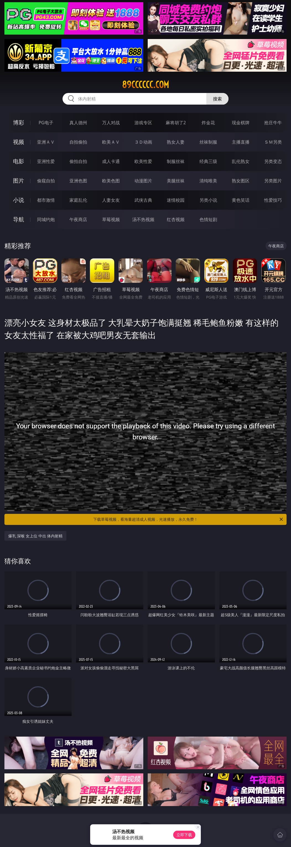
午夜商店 (78, 219)
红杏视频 (176, 219)
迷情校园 (176, 200)
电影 (18, 161)
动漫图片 (143, 181)
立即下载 (184, 834)
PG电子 (45, 123)
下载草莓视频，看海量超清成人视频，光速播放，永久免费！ (188, 519)
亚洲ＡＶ (46, 142)
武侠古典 (143, 200)
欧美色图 (111, 181)
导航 (18, 219)
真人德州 (78, 123)
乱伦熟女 (241, 161)
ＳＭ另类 (273, 142)
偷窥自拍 (46, 181)
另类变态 (273, 161)
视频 (18, 142)
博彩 (18, 122)
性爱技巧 (273, 200)
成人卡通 (111, 161)
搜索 (217, 99)
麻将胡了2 (176, 123)
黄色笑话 (241, 200)
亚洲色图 (78, 181)
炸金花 (208, 123)
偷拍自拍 (78, 161)
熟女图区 (241, 181)
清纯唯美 (208, 181)
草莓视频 (111, 219)
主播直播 (241, 142)
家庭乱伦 (78, 200)
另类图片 (273, 181)
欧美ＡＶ (111, 142)
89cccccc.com (145, 84)
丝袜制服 (208, 142)
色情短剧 (208, 219)
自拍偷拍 (78, 142)
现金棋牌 (241, 123)
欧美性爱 (143, 161)
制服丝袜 (176, 161)
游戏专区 (143, 123)
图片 (18, 180)
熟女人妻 (176, 142)
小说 (18, 200)
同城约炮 (46, 219)
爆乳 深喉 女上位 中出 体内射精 (35, 535)
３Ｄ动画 (143, 142)
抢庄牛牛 (273, 123)
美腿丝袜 (176, 181)
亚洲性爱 (46, 161)
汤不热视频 (143, 219)
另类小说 (208, 200)
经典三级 (208, 161)
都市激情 (46, 200)
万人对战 (111, 123)
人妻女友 (111, 200)
